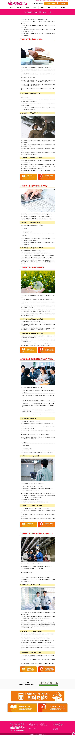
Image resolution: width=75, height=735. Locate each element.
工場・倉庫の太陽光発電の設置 (57, 725)
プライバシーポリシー (33, 727)
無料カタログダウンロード (34, 723)
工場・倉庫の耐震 (55, 727)
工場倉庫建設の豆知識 (44, 725)
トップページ (32, 722)
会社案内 (63, 7)
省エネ (42, 7)
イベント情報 (43, 723)
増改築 (27, 7)
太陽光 (35, 7)
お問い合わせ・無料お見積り (34, 725)
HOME (11, 7)
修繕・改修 (19, 7)
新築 (55, 7)
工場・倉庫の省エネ (56, 726)
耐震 (49, 7)
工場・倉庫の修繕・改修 (56, 722)
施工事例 (42, 722)
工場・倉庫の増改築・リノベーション (58, 723)
